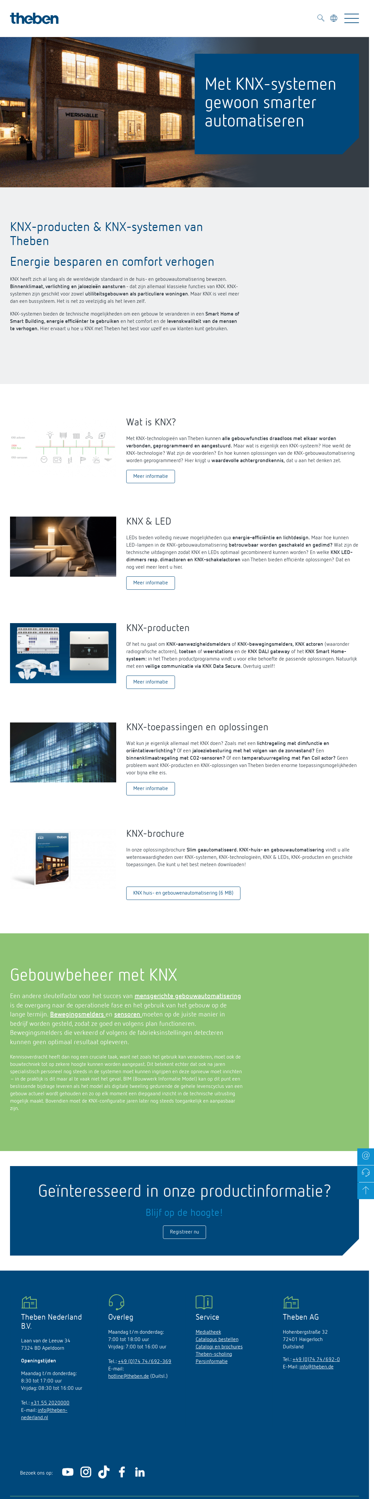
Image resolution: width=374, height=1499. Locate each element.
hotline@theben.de (128, 1376)
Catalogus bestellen (217, 1339)
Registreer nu (184, 1232)
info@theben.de (317, 1367)
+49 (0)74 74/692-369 (144, 1361)
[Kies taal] (334, 19)
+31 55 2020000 (50, 1403)
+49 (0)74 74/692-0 (316, 1359)
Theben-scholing (214, 1354)
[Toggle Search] (321, 19)
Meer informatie (150, 476)
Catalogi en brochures (219, 1347)
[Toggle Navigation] (351, 18)
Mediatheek (208, 1332)
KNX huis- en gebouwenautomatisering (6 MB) (183, 893)
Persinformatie (212, 1361)
